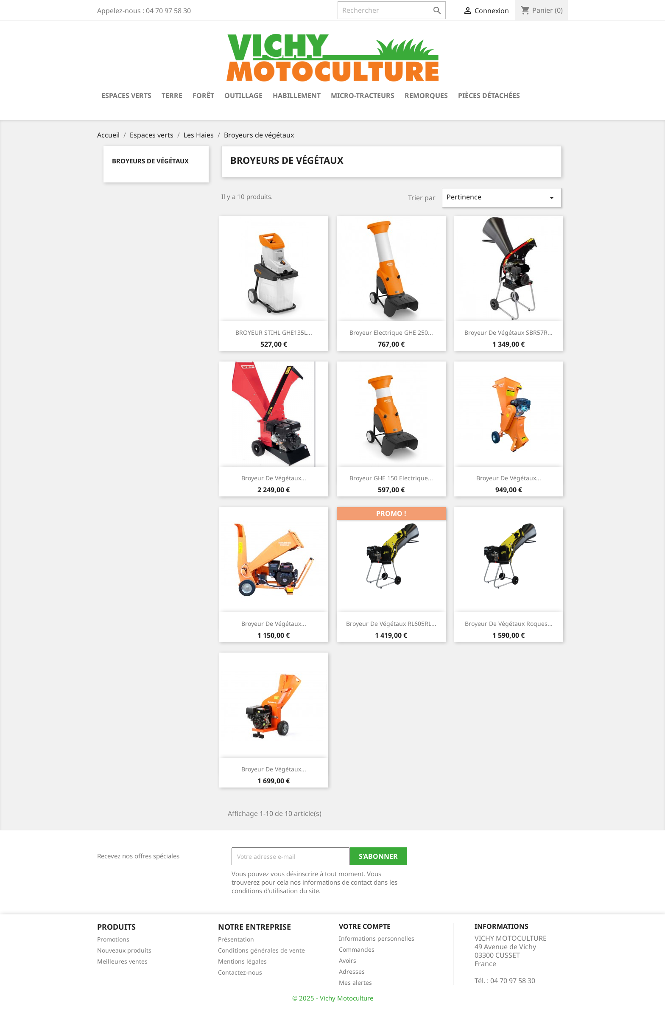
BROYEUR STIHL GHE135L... (273, 332)
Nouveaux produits (124, 950)
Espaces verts (126, 95)
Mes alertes (355, 982)
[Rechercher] (392, 10)
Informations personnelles (376, 938)
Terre (172, 95)
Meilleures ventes (122, 961)
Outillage (243, 95)
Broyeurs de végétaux (150, 161)
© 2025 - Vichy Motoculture (332, 998)
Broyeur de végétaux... (273, 478)
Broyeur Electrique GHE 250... (391, 332)
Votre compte (365, 926)
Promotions (113, 939)
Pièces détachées (489, 95)
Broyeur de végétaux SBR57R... (508, 332)
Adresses (352, 971)
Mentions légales (242, 961)
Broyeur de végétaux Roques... (509, 623)
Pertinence (502, 197)
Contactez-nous (240, 972)
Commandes (356, 949)
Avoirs (347, 960)
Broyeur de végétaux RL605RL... (391, 623)
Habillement (297, 95)
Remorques (426, 95)
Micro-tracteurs (362, 95)
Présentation (236, 939)
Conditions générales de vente (261, 950)
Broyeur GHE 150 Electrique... (391, 478)
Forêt (203, 95)
